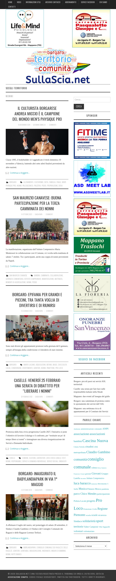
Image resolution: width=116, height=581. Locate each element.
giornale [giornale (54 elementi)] (88, 474)
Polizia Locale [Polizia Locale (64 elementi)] (80, 501)
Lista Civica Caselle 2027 (56, 458)
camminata (45, 275)
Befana (49, 364)
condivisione (16, 368)
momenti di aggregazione (16, 282)
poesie (34, 282)
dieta (46, 182)
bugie (55, 364)
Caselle (12, 458)
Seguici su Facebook (92, 359)
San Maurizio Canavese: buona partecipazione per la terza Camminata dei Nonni (37, 203)
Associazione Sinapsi (18, 577)
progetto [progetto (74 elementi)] (91, 500)
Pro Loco (59, 368)
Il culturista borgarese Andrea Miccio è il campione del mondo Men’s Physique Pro (37, 113)
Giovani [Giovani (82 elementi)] (96, 473)
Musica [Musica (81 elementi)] (83, 488)
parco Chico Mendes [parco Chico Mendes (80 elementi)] (85, 493)
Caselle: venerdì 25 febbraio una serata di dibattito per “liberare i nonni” (37, 385)
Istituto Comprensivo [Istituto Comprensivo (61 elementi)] (95, 478)
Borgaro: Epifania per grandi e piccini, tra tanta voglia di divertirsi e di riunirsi (37, 299)
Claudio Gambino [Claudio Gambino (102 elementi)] (98, 452)
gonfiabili (25, 550)
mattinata (58, 278)
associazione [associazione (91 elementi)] (81, 434)
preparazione (52, 185)
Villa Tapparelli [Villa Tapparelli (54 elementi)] (104, 527)
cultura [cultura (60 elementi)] (94, 468)
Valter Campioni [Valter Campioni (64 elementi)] (91, 527)
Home (10, 2)
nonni (19, 185)
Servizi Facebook (88, 2)
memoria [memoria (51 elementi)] (94, 484)
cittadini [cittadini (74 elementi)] (89, 446)
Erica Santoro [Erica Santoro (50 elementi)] (102, 468)
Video (19, 2)
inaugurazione (35, 550)
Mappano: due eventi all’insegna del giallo (92, 396)
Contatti (12, 6)
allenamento (28, 182)
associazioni (41, 364)
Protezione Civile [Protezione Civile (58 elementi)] (90, 509)
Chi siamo (103, 2)
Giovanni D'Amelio (39, 125)
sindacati (62, 461)
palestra (37, 185)
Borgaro (12, 182)
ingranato (46, 550)
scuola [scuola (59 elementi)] (88, 515)
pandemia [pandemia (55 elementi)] (105, 489)
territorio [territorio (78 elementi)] (78, 526)
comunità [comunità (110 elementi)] (80, 459)
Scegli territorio (16, 88)
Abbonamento (70, 2)
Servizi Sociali (52, 461)
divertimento (27, 368)
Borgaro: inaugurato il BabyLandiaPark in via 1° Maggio (37, 479)
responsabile (16, 461)
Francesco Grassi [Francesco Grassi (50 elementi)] (79, 474)
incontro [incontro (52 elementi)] (83, 478)
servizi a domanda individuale (34, 461)
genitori (37, 368)
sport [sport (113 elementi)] (99, 521)
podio (44, 185)
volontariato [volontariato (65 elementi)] (89, 531)
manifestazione (48, 278)
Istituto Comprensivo (32, 278)
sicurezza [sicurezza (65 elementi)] (102, 515)
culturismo (38, 182)
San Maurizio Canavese (18, 275)
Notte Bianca (16, 554)
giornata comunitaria (14, 278)
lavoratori (41, 458)
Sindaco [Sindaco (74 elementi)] (78, 521)
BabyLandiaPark (29, 547)
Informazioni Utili (33, 2)
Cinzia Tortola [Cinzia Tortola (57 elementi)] (79, 447)
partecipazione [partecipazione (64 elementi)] (103, 494)
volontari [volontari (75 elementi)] (78, 531)
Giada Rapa (38, 214)
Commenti (52, 125)
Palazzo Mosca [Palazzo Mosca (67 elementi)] (94, 489)
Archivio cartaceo (52, 2)
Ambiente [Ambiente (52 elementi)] (77, 429)
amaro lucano (29, 364)
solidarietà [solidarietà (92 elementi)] (88, 521)
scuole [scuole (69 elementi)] (94, 515)
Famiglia (52, 182)
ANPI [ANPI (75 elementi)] (105, 428)
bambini (37, 275)
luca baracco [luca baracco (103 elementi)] (82, 483)
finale (58, 182)
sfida (61, 185)
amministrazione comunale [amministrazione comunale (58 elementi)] (91, 429)
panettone (51, 368)
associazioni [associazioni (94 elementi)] (97, 434)
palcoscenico (28, 185)
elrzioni (32, 458)
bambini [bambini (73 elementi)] (78, 441)
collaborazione (56, 275)
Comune (25, 458)
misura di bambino (58, 550)
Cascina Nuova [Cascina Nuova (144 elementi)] (95, 440)
